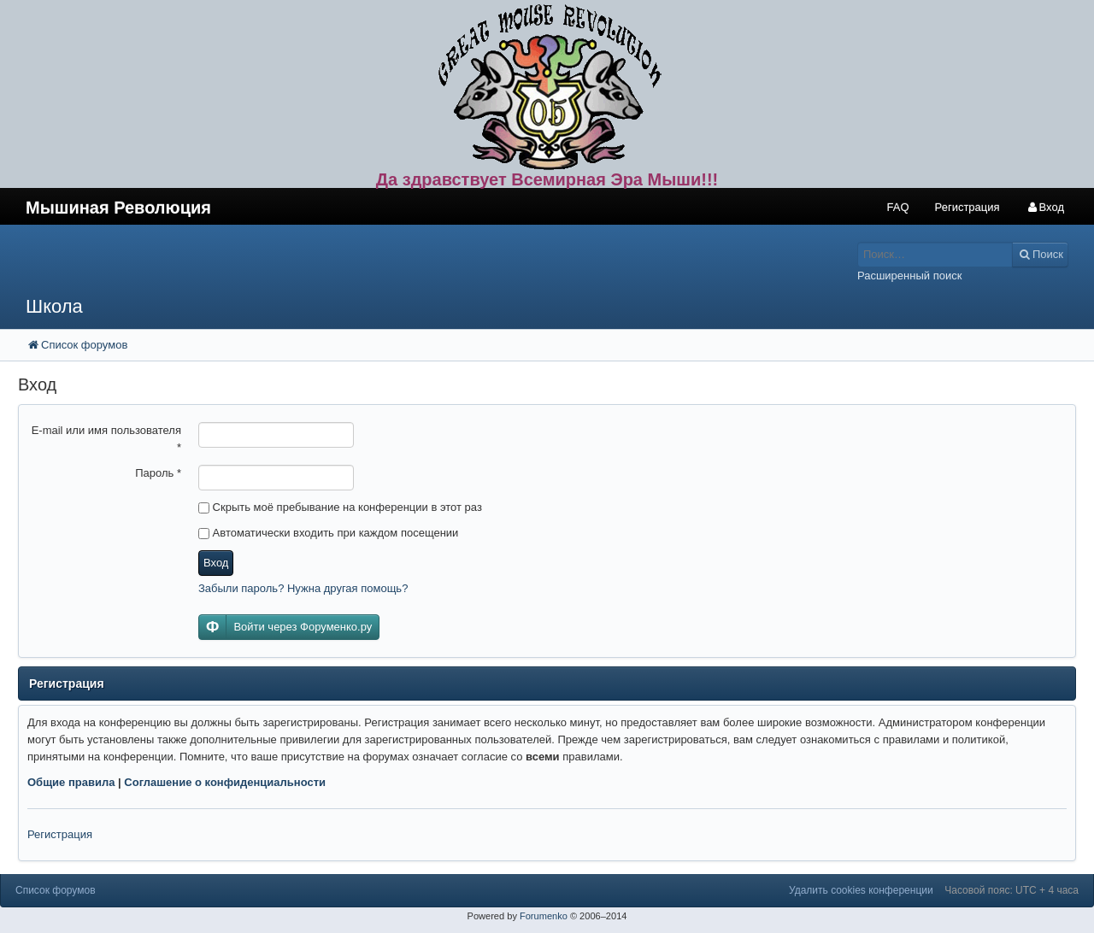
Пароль (158, 472)
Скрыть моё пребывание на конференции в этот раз (340, 507)
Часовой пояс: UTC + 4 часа (1011, 890)
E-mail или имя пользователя (106, 439)
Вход (215, 562)
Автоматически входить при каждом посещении (328, 532)
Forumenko (544, 916)
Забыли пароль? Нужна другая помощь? (303, 588)
